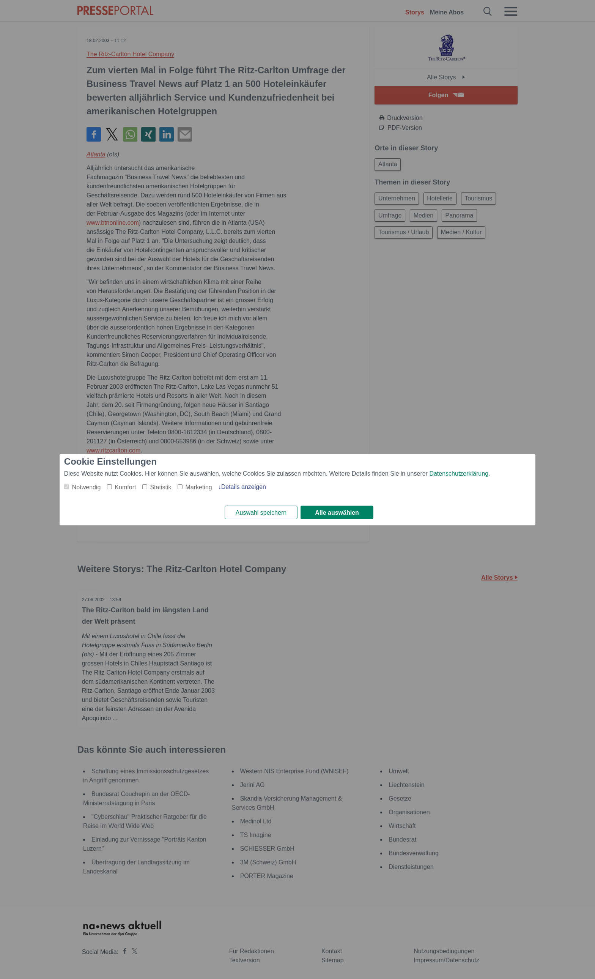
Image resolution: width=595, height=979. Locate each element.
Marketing (198, 486)
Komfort (125, 486)
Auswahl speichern (261, 512)
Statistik (160, 486)
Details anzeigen (243, 486)
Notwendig (86, 486)
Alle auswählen (337, 512)
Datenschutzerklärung (458, 473)
